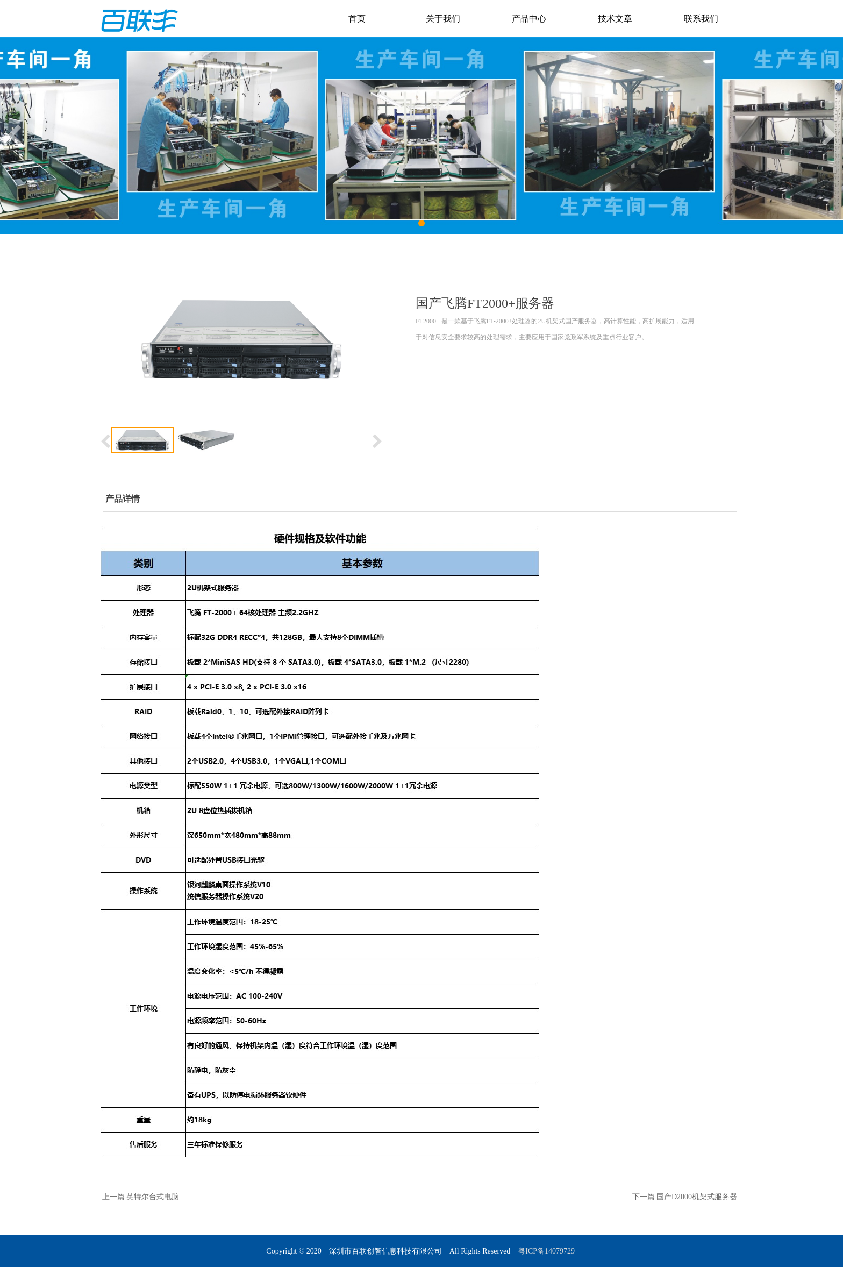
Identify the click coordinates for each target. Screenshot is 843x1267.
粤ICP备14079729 (547, 1251)
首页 (357, 18)
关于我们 (443, 18)
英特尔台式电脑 (152, 1197)
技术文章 (615, 18)
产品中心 (529, 18)
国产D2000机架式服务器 (696, 1197)
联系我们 (701, 18)
